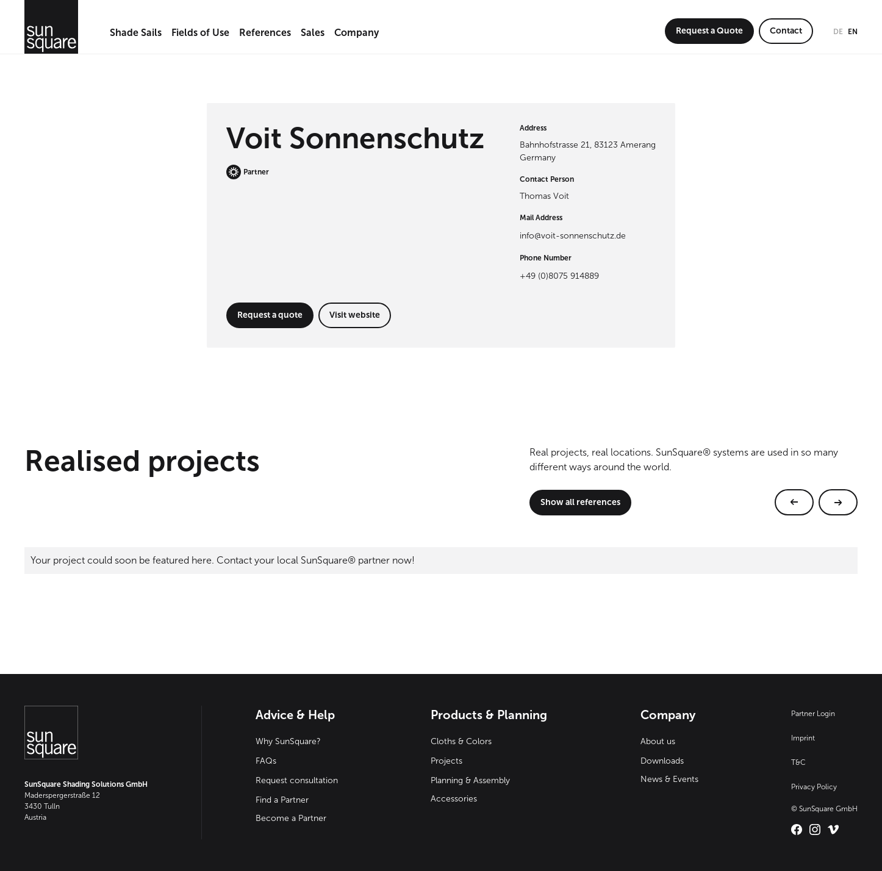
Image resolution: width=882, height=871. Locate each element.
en (853, 31)
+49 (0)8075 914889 (559, 276)
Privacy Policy (814, 787)
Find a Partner (282, 800)
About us (657, 741)
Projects (446, 761)
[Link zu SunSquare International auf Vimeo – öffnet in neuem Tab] (833, 829)
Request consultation (297, 780)
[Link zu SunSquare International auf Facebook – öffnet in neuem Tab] (796, 829)
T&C (798, 762)
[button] (136, 33)
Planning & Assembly (470, 780)
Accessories (454, 799)
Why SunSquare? (288, 741)
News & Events (669, 779)
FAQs (266, 761)
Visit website (354, 315)
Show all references (580, 502)
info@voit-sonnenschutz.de (573, 236)
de (838, 31)
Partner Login (813, 713)
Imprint (803, 738)
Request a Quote (709, 31)
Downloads (662, 761)
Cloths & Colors (461, 741)
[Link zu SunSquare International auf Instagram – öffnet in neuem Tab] (814, 829)
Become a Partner (291, 818)
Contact (786, 31)
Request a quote (270, 315)
